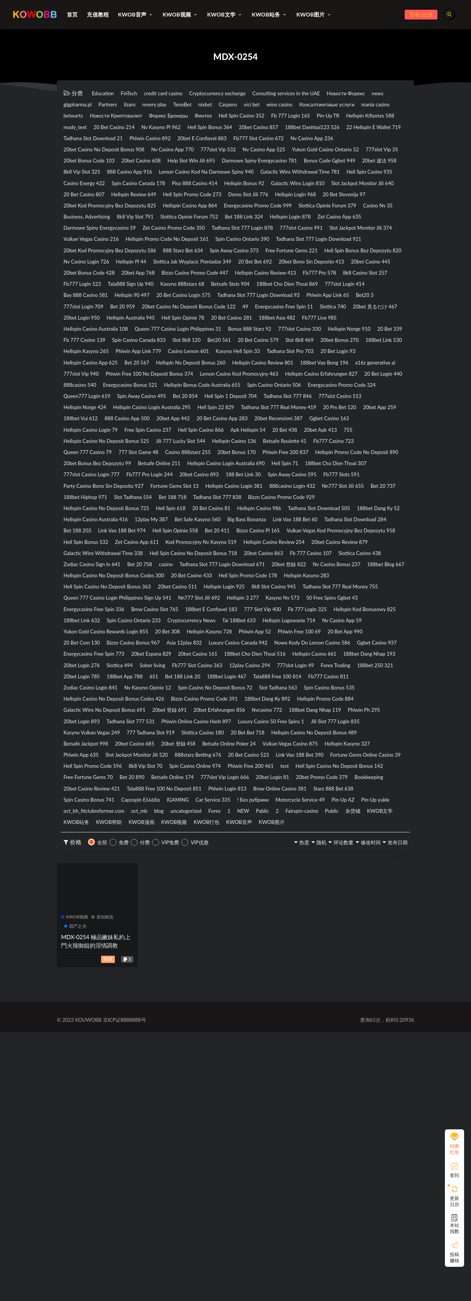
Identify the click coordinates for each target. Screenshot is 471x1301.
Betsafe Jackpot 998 (90, 974)
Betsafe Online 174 (130, 1022)
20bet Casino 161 (87, 855)
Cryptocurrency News (92, 807)
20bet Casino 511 (200, 760)
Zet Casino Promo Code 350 (196, 283)
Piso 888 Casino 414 (165, 224)
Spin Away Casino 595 (93, 617)
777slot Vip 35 (348, 176)
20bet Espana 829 (328, 843)
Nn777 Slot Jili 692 (324, 772)
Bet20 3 (243, 379)
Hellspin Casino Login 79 (222, 545)
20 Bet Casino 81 (244, 653)
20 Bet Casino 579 (88, 438)
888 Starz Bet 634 (317, 307)
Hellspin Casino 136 (90, 569)
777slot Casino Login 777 (180, 605)
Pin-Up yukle (188, 1057)
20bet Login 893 (254, 938)
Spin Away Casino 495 (93, 510)
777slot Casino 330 (349, 414)
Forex (72, 1069)
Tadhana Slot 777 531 (315, 938)
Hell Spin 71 (332, 593)
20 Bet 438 (132, 557)
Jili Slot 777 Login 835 (273, 950)
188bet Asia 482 (328, 402)
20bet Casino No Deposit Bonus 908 (311, 164)
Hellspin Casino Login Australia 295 (170, 522)
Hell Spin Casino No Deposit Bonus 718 (295, 712)
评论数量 (319, 1102)
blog (335, 1057)
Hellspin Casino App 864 (335, 248)
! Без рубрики (359, 1045)
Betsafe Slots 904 (333, 355)
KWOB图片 (247, 1081)
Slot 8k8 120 (317, 426)
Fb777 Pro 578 (377, 343)
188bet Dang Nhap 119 (142, 938)
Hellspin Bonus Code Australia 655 (109, 498)
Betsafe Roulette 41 (153, 569)
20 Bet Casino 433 (216, 748)
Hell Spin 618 (193, 653)
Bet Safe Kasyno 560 (373, 664)
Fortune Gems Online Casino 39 (172, 998)
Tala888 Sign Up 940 (210, 355)
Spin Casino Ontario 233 (345, 795)
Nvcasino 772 (82, 938)
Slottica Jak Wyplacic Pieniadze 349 (157, 331)
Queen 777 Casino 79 (276, 569)
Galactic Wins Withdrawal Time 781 (231, 212)
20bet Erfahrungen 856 (330, 926)
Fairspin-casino (195, 1069)
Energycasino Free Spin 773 (257, 843)
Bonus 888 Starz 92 (288, 414)
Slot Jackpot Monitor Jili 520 (218, 986)
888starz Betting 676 (292, 986)
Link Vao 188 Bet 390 (92, 998)
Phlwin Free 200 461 (163, 1010)
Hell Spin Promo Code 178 (285, 748)
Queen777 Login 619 (356, 498)
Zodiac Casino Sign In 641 (276, 724)
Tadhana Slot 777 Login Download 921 (114, 307)
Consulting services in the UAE (334, 93)
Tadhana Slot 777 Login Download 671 (114, 736)
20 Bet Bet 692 (233, 331)
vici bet (74, 117)
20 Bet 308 (189, 819)
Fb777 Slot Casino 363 (178, 867)
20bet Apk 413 (177, 557)
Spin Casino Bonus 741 (152, 1045)
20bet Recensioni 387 (93, 545)
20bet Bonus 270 (191, 438)
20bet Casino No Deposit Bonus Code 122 (119, 391)
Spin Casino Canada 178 (96, 224)
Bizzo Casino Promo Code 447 (225, 343)
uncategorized (371, 1057)
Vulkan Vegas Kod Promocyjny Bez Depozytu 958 (295, 688)
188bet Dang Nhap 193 (298, 855)
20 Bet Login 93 (274, 450)
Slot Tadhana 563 (184, 903)
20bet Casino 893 (312, 605)
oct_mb (308, 1057)
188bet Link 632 (281, 795)
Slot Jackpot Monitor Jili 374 (101, 295)
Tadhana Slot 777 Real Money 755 (108, 772)
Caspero (362, 105)
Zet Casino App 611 (154, 700)
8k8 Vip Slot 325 (210, 200)
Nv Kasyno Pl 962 (186, 141)
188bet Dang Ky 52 (173, 664)
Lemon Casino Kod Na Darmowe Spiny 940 (119, 212)
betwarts (270, 117)
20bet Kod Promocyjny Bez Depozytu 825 (239, 248)
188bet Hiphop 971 (334, 629)
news (127, 105)
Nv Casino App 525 (203, 176)
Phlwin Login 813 (262, 1034)
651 (232, 879)
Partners (202, 105)
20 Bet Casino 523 (355, 986)
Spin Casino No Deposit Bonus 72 (108, 903)
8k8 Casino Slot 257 (90, 355)
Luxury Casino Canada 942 (331, 831)
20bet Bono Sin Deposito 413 (303, 331)
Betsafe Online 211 (179, 593)
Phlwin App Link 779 (370, 438)
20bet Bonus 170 (152, 581)
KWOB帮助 (382, 1069)
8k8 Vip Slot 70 (324, 998)
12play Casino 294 (242, 867)
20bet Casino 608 (158, 188)
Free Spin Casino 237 (291, 545)
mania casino (230, 117)
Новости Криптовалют (323, 117)
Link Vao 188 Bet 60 (147, 676)
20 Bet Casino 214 (127, 141)
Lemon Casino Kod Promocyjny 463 (276, 474)
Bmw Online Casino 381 (327, 1034)
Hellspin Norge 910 (89, 426)
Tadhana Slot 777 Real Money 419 (325, 522)
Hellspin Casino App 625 (337, 450)
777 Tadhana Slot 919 (92, 962)
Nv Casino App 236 (228, 164)
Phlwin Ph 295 (202, 938)
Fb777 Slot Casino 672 (163, 164)
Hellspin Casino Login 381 (98, 629)
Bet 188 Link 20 (269, 879)
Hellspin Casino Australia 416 (247, 664)
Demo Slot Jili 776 (375, 236)
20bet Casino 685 (151, 974)
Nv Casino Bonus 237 (254, 736)
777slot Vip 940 (85, 474)
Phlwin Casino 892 (318, 152)
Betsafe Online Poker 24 (268, 974)
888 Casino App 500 (244, 533)
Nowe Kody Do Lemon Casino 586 (109, 843)
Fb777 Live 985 (381, 402)
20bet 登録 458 (206, 974)
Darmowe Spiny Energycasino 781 (303, 188)
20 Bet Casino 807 (172, 236)
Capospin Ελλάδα (216, 1045)
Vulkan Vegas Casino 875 (343, 974)
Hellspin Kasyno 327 (91, 986)
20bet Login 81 (254, 1022)
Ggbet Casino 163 (155, 545)
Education (106, 93)
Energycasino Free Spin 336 (223, 784)
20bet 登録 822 (195, 736)
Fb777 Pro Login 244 (251, 605)
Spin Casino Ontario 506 (196, 498)
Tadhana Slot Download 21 (249, 152)
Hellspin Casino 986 (303, 653)
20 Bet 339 (140, 426)
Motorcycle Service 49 (93, 1057)
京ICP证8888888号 (124, 1289)
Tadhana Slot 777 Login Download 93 (112, 379)
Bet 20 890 (79, 1022)
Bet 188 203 (285, 676)
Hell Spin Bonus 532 (91, 700)
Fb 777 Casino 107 (147, 724)
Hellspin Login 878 (223, 271)
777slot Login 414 (171, 367)
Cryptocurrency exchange (251, 93)
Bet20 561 (359, 426)
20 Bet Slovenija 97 (148, 248)
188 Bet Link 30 (367, 605)
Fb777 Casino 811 (156, 891)
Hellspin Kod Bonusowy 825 (213, 795)
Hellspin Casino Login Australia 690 (260, 593)
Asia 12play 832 (265, 831)
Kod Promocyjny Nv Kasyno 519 (232, 700)
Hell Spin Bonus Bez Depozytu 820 (250, 319)
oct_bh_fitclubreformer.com (252, 1057)
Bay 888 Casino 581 (231, 367)
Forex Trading (350, 867)
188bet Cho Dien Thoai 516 (158, 855)
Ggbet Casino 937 (187, 843)
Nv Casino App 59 (279, 807)
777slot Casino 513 (338, 510)
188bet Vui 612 (185, 533)
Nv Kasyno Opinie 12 (293, 891)
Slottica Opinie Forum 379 (189, 260)
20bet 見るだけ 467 (350, 391)
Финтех (132, 129)
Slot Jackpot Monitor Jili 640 (101, 236)
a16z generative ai (371, 462)
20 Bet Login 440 (182, 486)
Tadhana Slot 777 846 (274, 510)
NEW (114, 1069)
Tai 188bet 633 (152, 807)
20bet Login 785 (140, 879)
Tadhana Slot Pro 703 (214, 450)
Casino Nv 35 (251, 260)
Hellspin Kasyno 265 (305, 438)
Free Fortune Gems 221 (164, 319)
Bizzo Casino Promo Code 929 (271, 641)
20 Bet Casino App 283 (361, 533)
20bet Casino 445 (375, 331)
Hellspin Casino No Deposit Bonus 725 (114, 653)
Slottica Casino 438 (207, 724)
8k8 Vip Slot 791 (367, 260)
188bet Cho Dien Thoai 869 (100, 367)
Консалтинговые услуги (169, 117)
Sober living (122, 867)
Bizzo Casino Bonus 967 (202, 831)
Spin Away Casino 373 (93, 319)
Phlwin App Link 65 (196, 379)
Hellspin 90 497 (289, 367)
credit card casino (185, 93)
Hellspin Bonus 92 (226, 224)
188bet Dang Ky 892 (308, 915)
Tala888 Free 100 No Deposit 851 (185, 1034)
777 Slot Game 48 (339, 569)
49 (188, 391)
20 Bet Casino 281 (271, 402)
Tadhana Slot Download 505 (100, 664)
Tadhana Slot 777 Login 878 (279, 283)
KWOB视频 (122, 1081)
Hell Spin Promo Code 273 (305, 236)
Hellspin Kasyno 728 (241, 819)
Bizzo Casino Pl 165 (196, 688)
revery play (265, 105)
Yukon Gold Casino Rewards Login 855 (114, 819)
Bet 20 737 (283, 629)
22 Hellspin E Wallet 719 (171, 152)
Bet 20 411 (144, 688)
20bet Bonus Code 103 (94, 188)
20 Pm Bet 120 (84, 533)
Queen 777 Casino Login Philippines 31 (200, 414)
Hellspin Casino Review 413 (310, 343)
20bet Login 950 (86, 402)
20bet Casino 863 (87, 724)
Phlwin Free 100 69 (353, 819)
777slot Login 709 (289, 379)
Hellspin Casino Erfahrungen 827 (106, 486)
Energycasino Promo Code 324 (278, 498)
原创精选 (102, 1185)
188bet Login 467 (324, 879)
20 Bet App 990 (85, 831)
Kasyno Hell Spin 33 (150, 450)
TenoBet (301, 105)
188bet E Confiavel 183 (366, 784)
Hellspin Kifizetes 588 (341, 129)
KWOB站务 (340, 1069)
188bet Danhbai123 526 (96, 152)
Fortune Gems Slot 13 (319, 617)
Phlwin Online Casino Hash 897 (105, 950)
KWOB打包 (164, 1081)
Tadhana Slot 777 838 (193, 641)
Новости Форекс (87, 105)
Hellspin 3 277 (378, 772)
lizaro (232, 105)
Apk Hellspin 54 (85, 557)
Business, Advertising (306, 260)
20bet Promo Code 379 (315, 1022)
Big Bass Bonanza (87, 676)
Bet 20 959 (338, 379)
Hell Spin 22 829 (249, 522)
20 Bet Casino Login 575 (353, 367)
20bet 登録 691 (268, 926)
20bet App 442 (301, 533)
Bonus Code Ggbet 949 (94, 200)
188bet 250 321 (86, 879)
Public (234, 1069)
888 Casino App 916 (269, 200)
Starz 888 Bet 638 (88, 1045)
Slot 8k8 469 (140, 438)
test (206, 1010)
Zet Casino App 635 (284, 271)
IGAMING (263, 1045)
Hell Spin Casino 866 (357, 545)
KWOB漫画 (80, 1081)
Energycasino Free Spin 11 (237, 391)
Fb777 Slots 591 (154, 617)
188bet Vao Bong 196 (308, 462)
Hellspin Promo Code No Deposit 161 (272, 295)
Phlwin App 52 (298, 819)
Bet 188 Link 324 (165, 271)
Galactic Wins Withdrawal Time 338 (187, 712)
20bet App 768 (155, 343)
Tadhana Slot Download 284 (221, 676)
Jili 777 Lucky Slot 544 (369, 557)
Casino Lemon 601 (89, 450)
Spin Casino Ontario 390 (363, 295)
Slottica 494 (80, 867)
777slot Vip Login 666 (195, 1022)
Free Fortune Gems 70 (364, 1010)
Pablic (140, 1069)
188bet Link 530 (246, 438)
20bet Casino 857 (306, 141)
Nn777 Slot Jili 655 (232, 629)
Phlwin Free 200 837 (212, 581)
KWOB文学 (298, 1069)
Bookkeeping (373, 1022)
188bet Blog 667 (315, 736)
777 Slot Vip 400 (86, 795)
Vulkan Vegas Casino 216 (180, 295)
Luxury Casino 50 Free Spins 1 (196, 950)
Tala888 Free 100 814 (93, 891)
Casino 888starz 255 (91, 581)
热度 (265, 1102)
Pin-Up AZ (147, 1057)
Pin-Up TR (288, 129)
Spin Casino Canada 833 (258, 426)
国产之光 (75, 1194)
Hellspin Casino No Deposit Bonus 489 (294, 962)
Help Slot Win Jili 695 (221, 188)
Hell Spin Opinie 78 (211, 402)
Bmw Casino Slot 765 (297, 784)
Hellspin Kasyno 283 (357, 748)
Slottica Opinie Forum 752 (98, 271)
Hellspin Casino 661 (231, 855)
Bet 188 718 (137, 641)
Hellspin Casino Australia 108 (102, 414)
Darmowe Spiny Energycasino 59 (106, 283)
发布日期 (390, 1102)
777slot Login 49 (300, 867)
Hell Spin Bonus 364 (246, 141)
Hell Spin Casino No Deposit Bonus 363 (115, 760)
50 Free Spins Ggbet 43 (146, 784)
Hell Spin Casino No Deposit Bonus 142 (274, 1010)
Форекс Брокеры (87, 129)
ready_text (78, 141)
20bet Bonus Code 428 (94, 343)
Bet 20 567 (79, 462)
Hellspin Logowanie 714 (213, 807)
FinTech (140, 93)
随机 (289, 1102)
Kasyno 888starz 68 (274, 355)
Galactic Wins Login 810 (292, 224)
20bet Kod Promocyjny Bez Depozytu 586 (229, 307)
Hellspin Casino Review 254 (320, 700)
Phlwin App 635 (149, 986)
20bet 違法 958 (156, 200)
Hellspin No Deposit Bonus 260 (146, 462)
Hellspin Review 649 (234, 236)
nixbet (332, 105)
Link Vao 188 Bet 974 (340, 676)
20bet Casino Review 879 (97, 712)
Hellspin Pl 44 (82, 331)
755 (214, 557)
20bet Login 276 (361, 855)
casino (370, 724)
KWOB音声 (206, 1081)
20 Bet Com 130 (138, 831)
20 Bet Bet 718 (213, 962)
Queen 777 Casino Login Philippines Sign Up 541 (226, 772)
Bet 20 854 (148, 510)
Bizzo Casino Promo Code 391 (231, 915)
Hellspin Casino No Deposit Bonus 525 (280, 557)
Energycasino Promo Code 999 (104, 260)
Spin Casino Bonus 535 (248, 903)
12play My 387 (316, 664)
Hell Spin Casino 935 (316, 212)
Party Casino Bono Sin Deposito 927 (233, 617)
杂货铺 (262, 1069)
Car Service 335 (308, 1045)
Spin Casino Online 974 (94, 1010)
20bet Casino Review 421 (97, 1034)
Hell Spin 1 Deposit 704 (204, 510)
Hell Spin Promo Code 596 (258, 998)
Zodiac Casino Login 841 (223, 891)
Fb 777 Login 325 (142, 795)
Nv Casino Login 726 (333, 319)
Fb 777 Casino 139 (192, 426)
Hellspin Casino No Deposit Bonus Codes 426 (123, 915)
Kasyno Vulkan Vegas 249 (346, 950)
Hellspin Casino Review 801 (233, 462)
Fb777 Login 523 (149, 355)
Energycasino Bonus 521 (297, 486)
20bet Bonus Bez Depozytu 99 (104, 593)
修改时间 (355, 1102)
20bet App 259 (135, 533)
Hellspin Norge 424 (89, 522)
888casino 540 (235, 486)
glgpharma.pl (163, 105)
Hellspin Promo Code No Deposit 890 (298, 581)
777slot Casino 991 (351, 283)
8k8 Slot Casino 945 (319, 760)
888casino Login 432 (169, 629)
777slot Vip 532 (146, 176)
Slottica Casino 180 (157, 962)
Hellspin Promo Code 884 (97, 926)
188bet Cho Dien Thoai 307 (100, 605)
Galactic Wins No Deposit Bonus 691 (190, 926)
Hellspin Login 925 (258, 760)
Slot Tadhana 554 (87, 641)
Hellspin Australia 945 (146, 402)
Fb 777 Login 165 (241, 129)
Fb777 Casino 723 (213, 569)
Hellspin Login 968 (88, 248)
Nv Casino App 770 (89, 176)
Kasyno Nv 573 (84, 784)
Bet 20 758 (336, 724)
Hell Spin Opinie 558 (91, 688)
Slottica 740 (298, 391)
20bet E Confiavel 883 (93, 164)
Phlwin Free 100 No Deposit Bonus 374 (168, 474)
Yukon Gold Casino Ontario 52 (278, 176)
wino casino (111, 117)
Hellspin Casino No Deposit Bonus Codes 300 (123, 748)
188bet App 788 (193, 879)
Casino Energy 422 (377, 212)
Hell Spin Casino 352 (180, 129)
